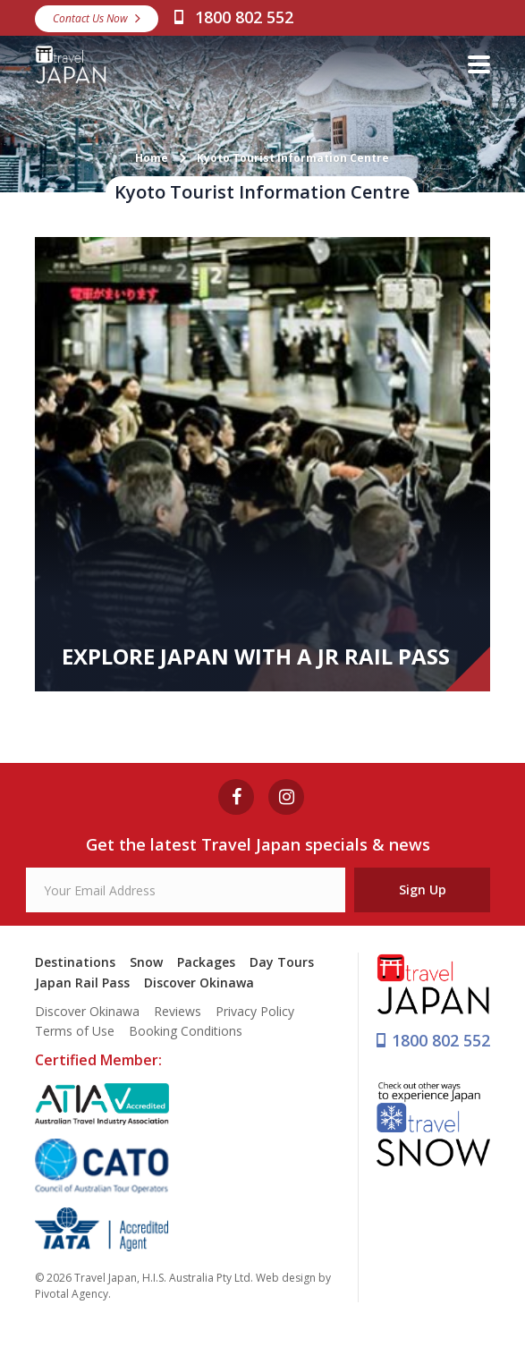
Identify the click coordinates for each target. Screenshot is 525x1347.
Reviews (177, 1011)
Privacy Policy (255, 1011)
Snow (146, 961)
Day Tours (282, 961)
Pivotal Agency (71, 1293)
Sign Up (422, 889)
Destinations (75, 961)
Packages (206, 961)
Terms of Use (74, 1030)
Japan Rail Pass (82, 982)
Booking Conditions (185, 1030)
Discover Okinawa (199, 982)
